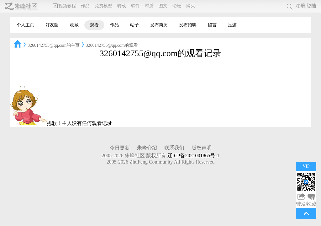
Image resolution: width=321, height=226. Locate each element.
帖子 (134, 25)
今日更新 (120, 147)
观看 (94, 25)
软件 (135, 5)
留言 (212, 25)
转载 (121, 5)
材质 (149, 5)
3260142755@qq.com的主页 (54, 45)
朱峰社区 (25, 6)
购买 (190, 5)
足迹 (232, 25)
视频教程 (64, 5)
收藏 (74, 25)
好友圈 (52, 25)
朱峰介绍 (147, 147)
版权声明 (202, 147)
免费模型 (103, 5)
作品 (85, 5)
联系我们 (174, 147)
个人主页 (25, 25)
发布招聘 (188, 25)
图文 (163, 5)
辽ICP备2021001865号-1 (193, 155)
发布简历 (159, 25)
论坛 (176, 5)
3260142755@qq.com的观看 (112, 45)
